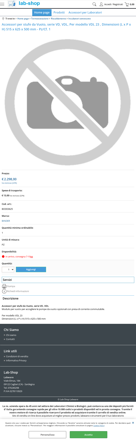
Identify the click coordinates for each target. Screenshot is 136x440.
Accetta (88, 434)
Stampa (11, 286)
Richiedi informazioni (18, 291)
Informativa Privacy (16, 361)
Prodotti (59, 13)
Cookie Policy (98, 425)
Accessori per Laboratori (84, 13)
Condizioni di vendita (17, 356)
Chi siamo (11, 335)
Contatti (10, 339)
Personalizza (48, 434)
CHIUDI (133, 422)
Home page (42, 13)
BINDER (6, 221)
